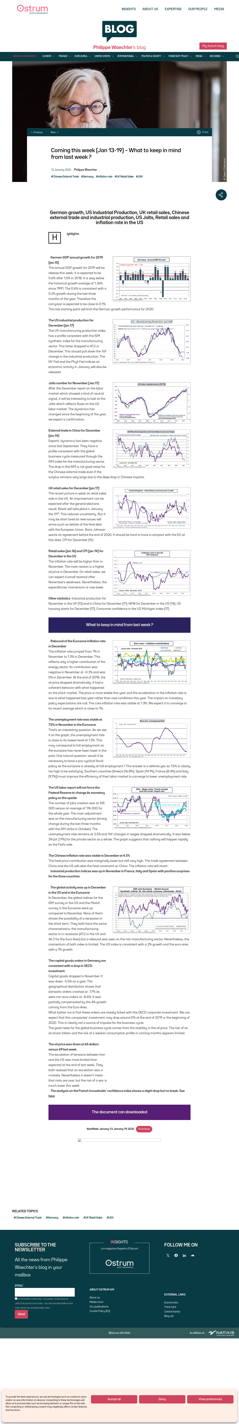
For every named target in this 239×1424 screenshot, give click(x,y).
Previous (37, 132)
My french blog (213, 46)
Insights (129, 9)
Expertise (173, 9)
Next (54, 132)
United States (102, 56)
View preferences (210, 1399)
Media (219, 9)
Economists (171, 1355)
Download (144, 1161)
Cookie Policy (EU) (100, 1364)
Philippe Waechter (85, 170)
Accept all (114, 1399)
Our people (198, 9)
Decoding (215, 56)
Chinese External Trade (66, 176)
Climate (46, 56)
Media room (96, 1355)
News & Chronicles (24, 56)
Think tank (170, 1360)
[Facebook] (176, 1308)
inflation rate (105, 176)
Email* (45, 1344)
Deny (162, 1399)
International (125, 56)
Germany (88, 176)
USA (140, 176)
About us (150, 9)
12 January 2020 (61, 170)
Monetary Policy (178, 56)
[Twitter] (168, 1308)
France (63, 56)
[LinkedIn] (184, 1308)
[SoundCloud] (192, 1308)
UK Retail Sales (125, 176)
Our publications (99, 1360)
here (71, 1122)
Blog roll (169, 1369)
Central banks (172, 1365)
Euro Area (81, 56)
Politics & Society (151, 56)
